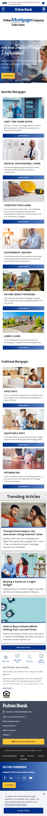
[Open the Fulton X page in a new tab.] (17, 778)
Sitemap (23, 759)
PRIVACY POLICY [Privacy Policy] (9, 726)
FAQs (22, 756)
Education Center (23, 647)
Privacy (31, 756)
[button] (3, 9)
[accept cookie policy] (23, 811)
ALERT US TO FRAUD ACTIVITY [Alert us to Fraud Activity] (14, 717)
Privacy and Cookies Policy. (16, 804)
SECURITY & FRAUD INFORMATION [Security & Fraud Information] (19, 712)
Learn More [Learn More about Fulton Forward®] (9, 785)
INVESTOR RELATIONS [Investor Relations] (12, 721)
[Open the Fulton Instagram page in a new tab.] (24, 778)
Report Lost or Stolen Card (23, 742)
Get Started (8, 76)
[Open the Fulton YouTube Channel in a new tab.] (30, 778)
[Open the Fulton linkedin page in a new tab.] (11, 778)
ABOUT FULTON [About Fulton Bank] (9, 730)
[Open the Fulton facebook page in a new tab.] (4, 778)
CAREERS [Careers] (7, 735)
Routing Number (10, 756)
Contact (40, 756)
